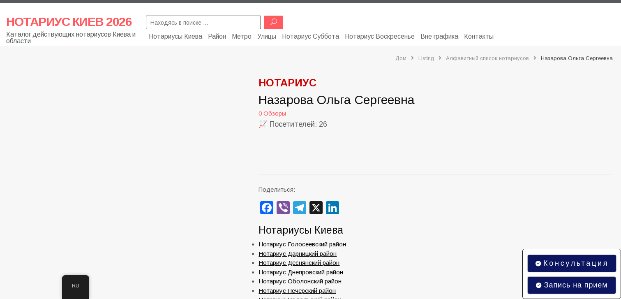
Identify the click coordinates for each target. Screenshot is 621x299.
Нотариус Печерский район (297, 290)
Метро (242, 35)
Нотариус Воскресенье (380, 35)
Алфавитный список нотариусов (487, 58)
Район (217, 35)
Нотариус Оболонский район (300, 281)
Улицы (266, 35)
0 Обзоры (272, 113)
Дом (400, 58)
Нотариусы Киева (175, 35)
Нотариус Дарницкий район (298, 253)
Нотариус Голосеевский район (302, 244)
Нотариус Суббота (310, 35)
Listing (426, 58)
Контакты (479, 35)
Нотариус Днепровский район (301, 272)
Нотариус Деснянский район (299, 262)
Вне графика (439, 35)
